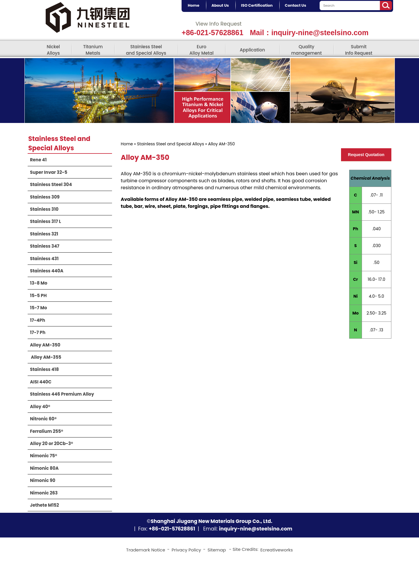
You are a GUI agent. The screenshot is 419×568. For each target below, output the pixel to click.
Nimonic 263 (44, 493)
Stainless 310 (44, 209)
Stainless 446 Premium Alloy (62, 394)
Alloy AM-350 (45, 345)
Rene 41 (38, 160)
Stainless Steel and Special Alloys (146, 50)
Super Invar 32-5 (48, 172)
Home (127, 144)
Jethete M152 (44, 505)
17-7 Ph (37, 332)
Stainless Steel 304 (51, 184)
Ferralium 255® (46, 431)
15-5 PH (38, 295)
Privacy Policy (186, 550)
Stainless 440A (46, 271)
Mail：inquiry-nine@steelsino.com (309, 32)
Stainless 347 (44, 246)
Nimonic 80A (44, 468)
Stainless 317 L (45, 221)
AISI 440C (41, 382)
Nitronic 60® (43, 419)
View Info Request (219, 23)
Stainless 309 (45, 197)
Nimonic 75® (43, 456)
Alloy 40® (40, 406)
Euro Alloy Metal (201, 50)
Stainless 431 (44, 259)
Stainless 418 (44, 369)
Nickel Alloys (53, 50)
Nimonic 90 (42, 480)
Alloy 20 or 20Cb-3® (51, 443)
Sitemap (216, 550)
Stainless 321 (44, 234)
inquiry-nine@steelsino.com (255, 528)
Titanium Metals (93, 50)
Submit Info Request (358, 50)
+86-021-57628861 (212, 32)
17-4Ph (37, 320)
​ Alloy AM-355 (45, 357)
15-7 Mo (38, 308)
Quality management (306, 50)
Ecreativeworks (276, 550)
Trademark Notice (145, 550)
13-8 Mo (38, 283)
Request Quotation (366, 154)
